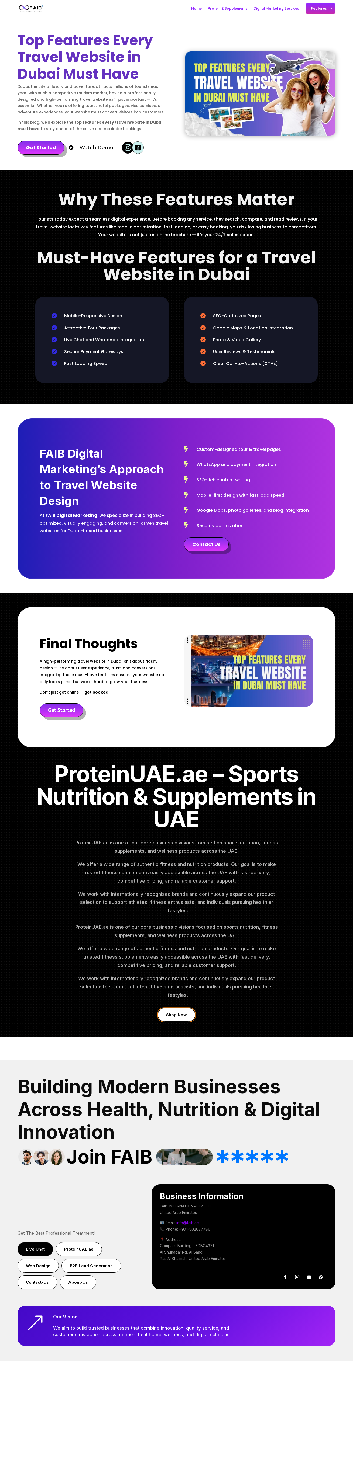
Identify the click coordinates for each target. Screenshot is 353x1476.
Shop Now (176, 1014)
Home (196, 8)
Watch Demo (96, 148)
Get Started (41, 147)
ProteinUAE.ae (79, 1249)
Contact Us (206, 544)
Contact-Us (37, 1282)
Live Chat (35, 1249)
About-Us (78, 1282)
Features (319, 8)
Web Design (38, 1265)
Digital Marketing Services (276, 8)
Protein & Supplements (228, 8)
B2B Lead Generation (91, 1265)
